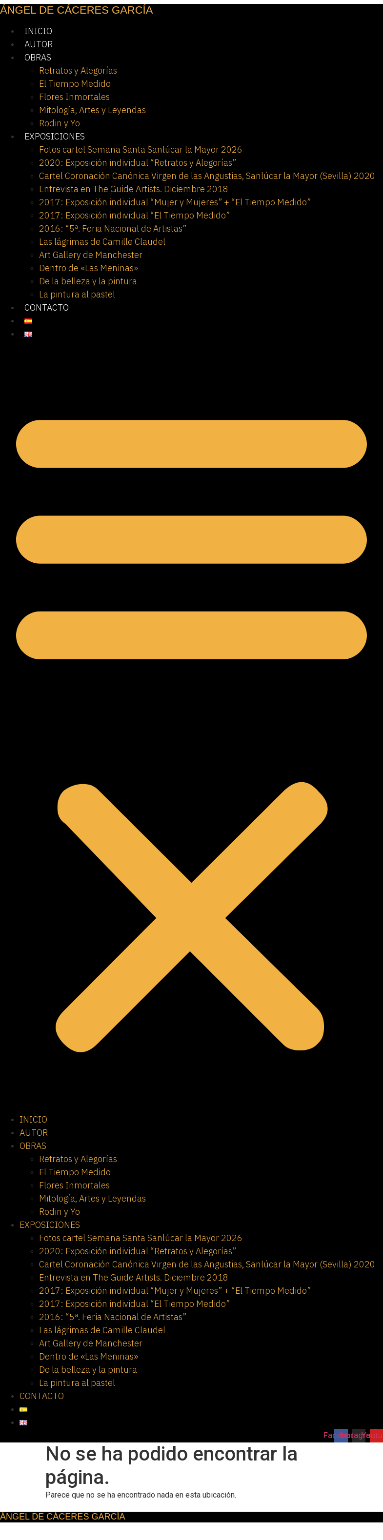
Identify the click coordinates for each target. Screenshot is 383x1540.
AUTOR (38, 44)
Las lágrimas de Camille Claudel (102, 241)
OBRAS (37, 57)
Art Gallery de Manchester (90, 254)
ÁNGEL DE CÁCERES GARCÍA (76, 10)
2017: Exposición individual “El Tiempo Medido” (134, 215)
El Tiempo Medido (75, 83)
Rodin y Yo (59, 123)
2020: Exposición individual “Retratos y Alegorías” (137, 162)
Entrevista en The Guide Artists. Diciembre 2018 (133, 189)
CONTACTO (46, 307)
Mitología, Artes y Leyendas (92, 110)
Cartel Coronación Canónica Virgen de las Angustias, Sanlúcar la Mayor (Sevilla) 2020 (207, 175)
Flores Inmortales (74, 96)
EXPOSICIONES (54, 136)
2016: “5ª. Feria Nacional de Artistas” (112, 228)
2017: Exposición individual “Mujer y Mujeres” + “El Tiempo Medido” (175, 202)
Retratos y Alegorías (78, 70)
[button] (191, 726)
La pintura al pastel (77, 294)
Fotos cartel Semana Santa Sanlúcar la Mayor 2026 (140, 149)
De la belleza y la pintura (88, 281)
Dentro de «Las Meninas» (88, 268)
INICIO (38, 31)
